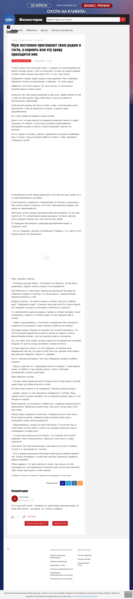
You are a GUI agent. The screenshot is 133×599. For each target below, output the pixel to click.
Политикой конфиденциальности (85, 596)
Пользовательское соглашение (61, 579)
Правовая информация (58, 561)
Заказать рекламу (84, 559)
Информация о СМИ (57, 565)
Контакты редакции (85, 555)
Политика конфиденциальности (61, 569)
